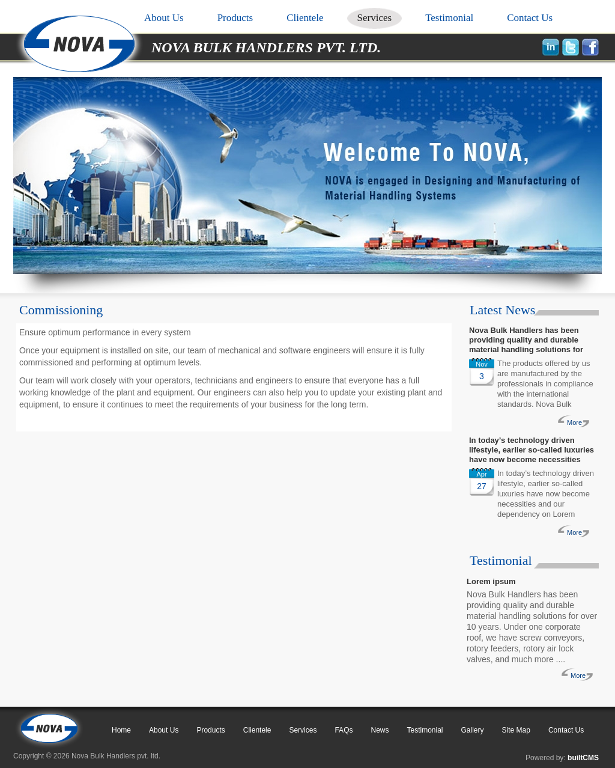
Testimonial (449, 17)
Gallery (472, 730)
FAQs (344, 730)
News (380, 730)
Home (121, 730)
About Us (164, 17)
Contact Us (530, 17)
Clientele (304, 17)
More (574, 422)
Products (235, 17)
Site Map (516, 730)
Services (374, 17)
